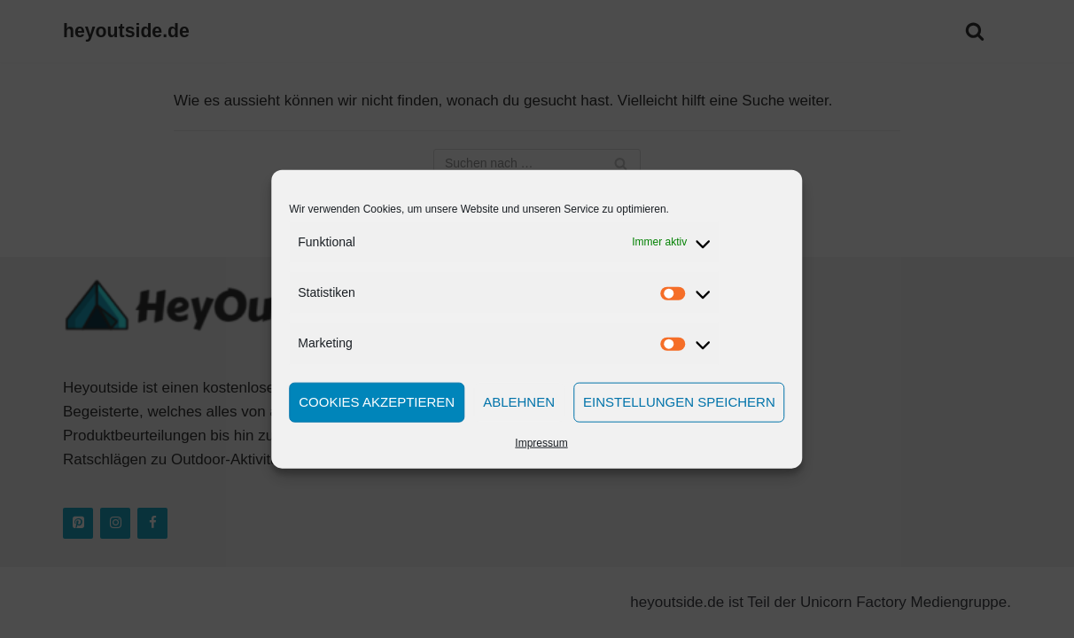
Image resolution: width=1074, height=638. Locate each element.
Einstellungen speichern (679, 401)
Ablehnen (519, 401)
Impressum (541, 442)
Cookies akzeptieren (377, 401)
